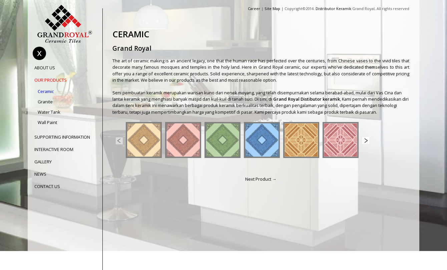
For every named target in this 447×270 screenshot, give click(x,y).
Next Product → (261, 179)
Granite (45, 102)
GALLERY (43, 162)
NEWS (40, 174)
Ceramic (46, 91)
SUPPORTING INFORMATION (62, 137)
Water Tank (49, 112)
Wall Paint (47, 122)
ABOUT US (44, 68)
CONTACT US (47, 186)
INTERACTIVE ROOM (53, 149)
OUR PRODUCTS (50, 80)
